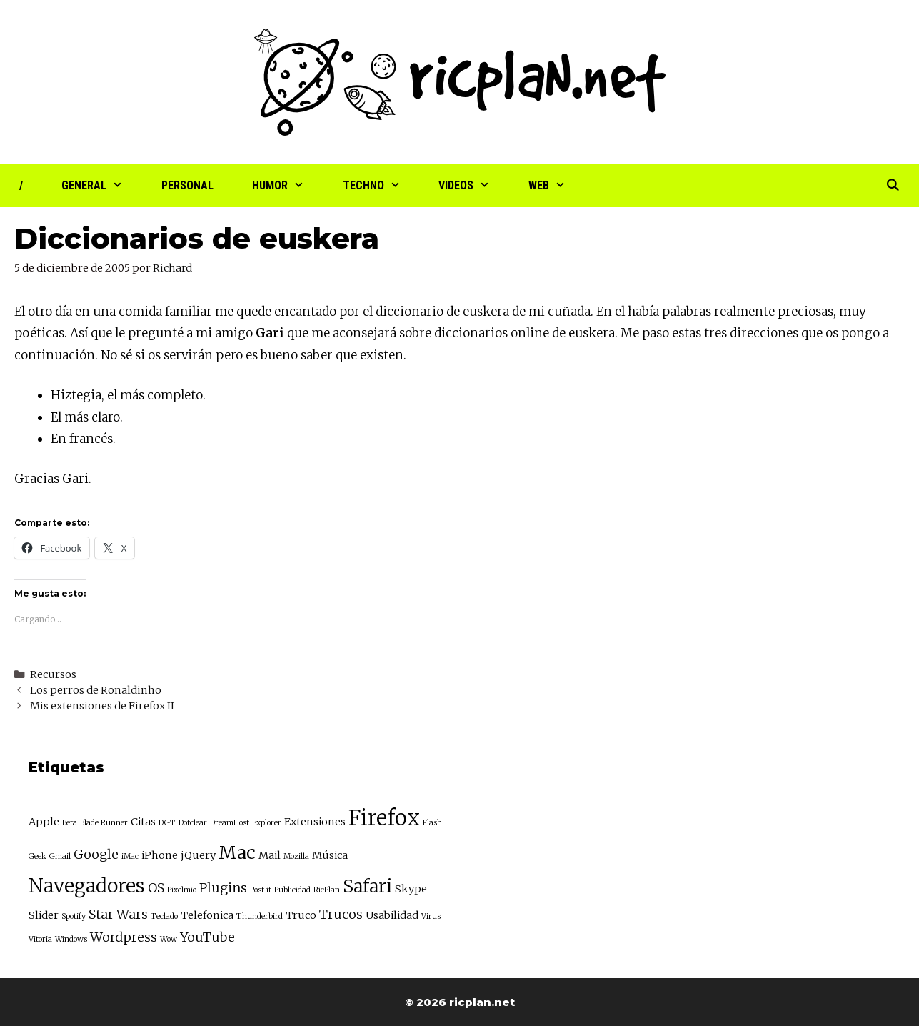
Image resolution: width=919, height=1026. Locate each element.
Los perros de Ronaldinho (95, 690)
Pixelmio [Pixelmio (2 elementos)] (181, 890)
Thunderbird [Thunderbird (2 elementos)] (259, 916)
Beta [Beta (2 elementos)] (69, 822)
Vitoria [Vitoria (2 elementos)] (40, 939)
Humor (287, 185)
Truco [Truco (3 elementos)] (301, 915)
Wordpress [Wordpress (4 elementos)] (123, 937)
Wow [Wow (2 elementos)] (168, 939)
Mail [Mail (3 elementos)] (269, 855)
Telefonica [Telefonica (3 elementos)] (207, 915)
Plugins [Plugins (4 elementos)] (223, 888)
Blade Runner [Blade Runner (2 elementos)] (104, 822)
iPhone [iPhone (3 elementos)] (159, 855)
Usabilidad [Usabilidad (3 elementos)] (392, 915)
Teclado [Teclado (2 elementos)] (164, 916)
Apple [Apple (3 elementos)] (44, 821)
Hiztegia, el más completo (127, 395)
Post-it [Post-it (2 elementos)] (260, 890)
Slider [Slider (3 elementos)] (44, 915)
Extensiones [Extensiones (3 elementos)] (315, 821)
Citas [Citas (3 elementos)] (143, 821)
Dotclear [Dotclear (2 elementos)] (193, 822)
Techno (381, 185)
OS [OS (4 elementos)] (156, 888)
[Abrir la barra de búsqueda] (892, 185)
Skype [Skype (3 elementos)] (411, 888)
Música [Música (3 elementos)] (330, 855)
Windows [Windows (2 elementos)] (71, 939)
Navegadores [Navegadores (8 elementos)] (87, 885)
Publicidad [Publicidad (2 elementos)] (292, 890)
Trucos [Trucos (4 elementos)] (341, 914)
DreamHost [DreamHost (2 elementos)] (229, 822)
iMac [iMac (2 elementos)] (130, 856)
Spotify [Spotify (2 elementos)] (73, 916)
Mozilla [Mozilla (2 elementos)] (296, 856)
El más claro (85, 417)
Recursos (53, 674)
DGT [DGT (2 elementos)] (167, 822)
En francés (82, 439)
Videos (473, 185)
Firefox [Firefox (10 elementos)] (384, 818)
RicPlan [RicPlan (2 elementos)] (326, 890)
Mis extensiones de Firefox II (102, 705)
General (101, 185)
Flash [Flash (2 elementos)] (432, 822)
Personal (187, 185)
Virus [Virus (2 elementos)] (431, 916)
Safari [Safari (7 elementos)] (367, 886)
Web (556, 185)
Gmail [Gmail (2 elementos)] (60, 856)
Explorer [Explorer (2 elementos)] (266, 822)
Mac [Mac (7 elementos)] (237, 853)
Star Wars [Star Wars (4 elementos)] (118, 914)
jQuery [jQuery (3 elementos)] (198, 855)
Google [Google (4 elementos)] (96, 854)
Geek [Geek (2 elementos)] (37, 856)
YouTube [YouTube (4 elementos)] (207, 937)
